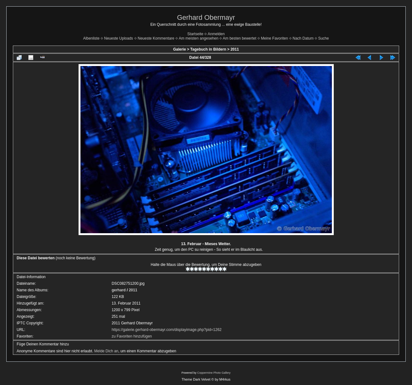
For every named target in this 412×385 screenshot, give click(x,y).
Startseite (195, 34)
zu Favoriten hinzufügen (132, 336)
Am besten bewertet (239, 38)
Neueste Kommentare (156, 38)
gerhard (119, 290)
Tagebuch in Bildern (208, 49)
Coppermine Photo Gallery (213, 372)
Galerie (179, 49)
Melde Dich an (106, 351)
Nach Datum (303, 38)
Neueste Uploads (118, 38)
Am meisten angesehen (198, 38)
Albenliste (91, 38)
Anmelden (216, 34)
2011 (234, 49)
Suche (323, 38)
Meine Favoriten (274, 38)
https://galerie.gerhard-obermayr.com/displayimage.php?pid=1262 (167, 329)
